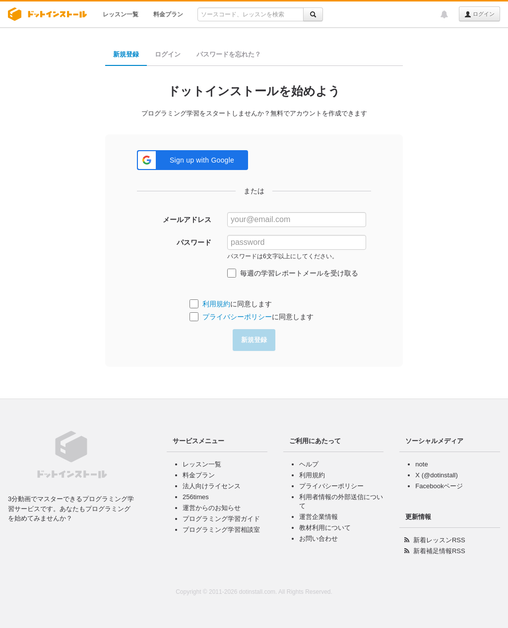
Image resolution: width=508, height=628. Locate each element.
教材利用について (325, 527)
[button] (192, 160)
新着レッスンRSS (439, 540)
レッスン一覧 (120, 14)
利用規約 (216, 304)
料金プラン (168, 14)
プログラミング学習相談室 (221, 529)
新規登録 (126, 54)
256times (196, 497)
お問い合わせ (318, 538)
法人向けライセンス (212, 486)
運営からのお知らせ (212, 508)
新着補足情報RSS (439, 551)
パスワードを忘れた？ (228, 54)
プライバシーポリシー (237, 317)
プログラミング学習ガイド (221, 518)
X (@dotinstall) (436, 475)
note (421, 464)
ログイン (479, 14)
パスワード (194, 242)
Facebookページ (439, 486)
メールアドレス (187, 220)
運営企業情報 (318, 516)
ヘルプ (308, 464)
